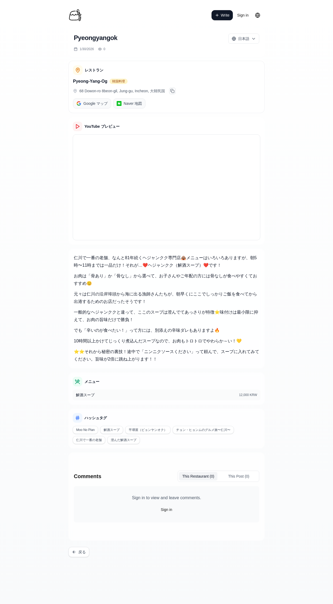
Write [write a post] (222, 15)
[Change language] (257, 15)
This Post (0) (238, 476)
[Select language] (243, 39)
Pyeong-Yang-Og (90, 81)
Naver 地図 (129, 103)
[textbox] (166, 308)
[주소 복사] (172, 91)
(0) (198, 476)
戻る (79, 552)
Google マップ (92, 103)
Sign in (243, 15)
